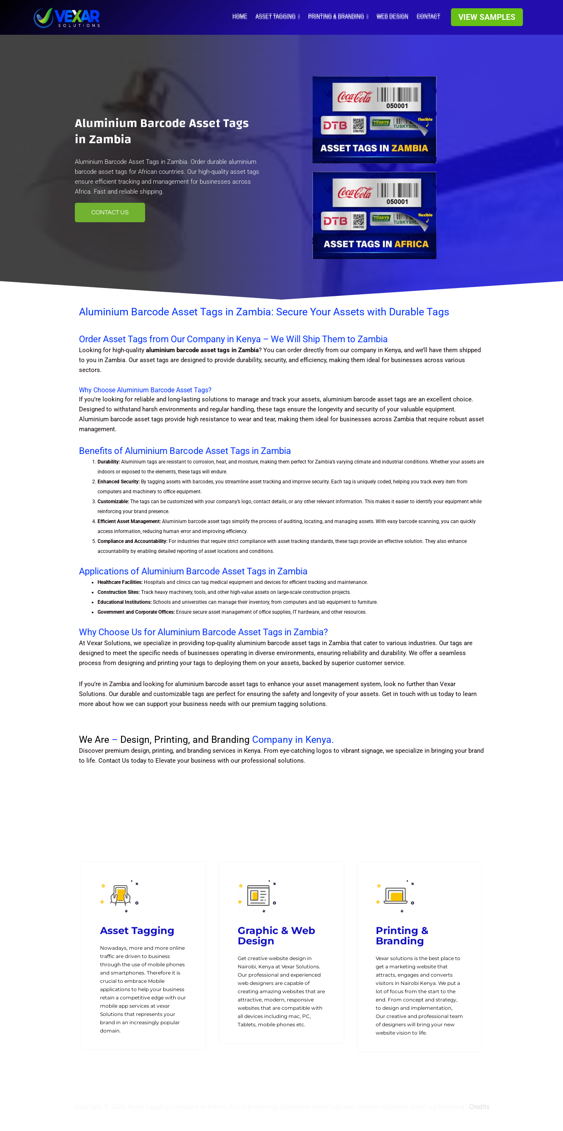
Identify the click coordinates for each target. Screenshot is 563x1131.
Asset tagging (277, 16)
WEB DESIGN (392, 16)
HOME (239, 16)
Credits (479, 1107)
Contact (428, 16)
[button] (487, 17)
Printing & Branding (338, 16)
